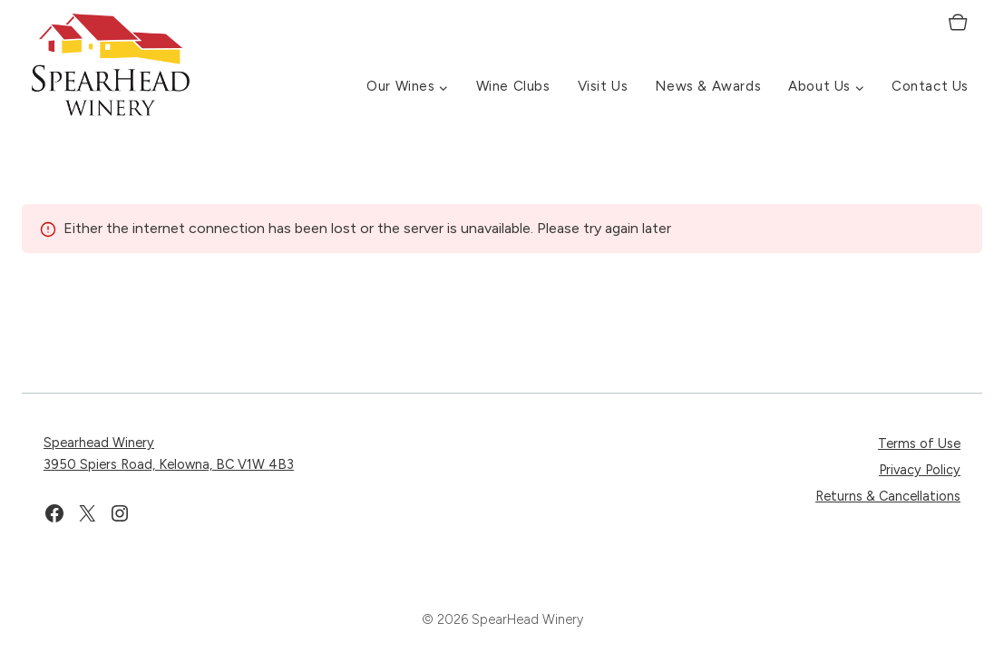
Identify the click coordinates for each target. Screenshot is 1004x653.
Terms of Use (919, 443)
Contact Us (930, 86)
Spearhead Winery (99, 442)
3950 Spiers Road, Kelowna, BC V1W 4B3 (169, 464)
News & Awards (708, 86)
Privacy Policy (919, 470)
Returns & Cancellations (887, 496)
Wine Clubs (513, 86)
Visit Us (603, 86)
